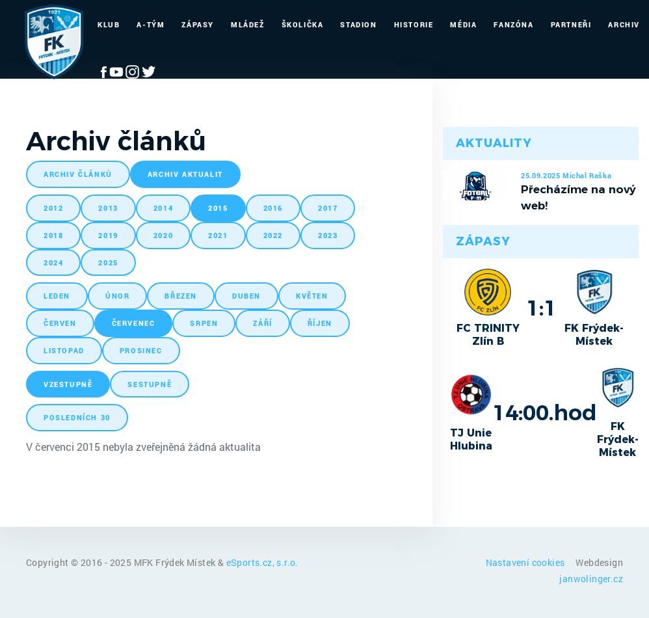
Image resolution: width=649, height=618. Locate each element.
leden (57, 296)
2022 (273, 235)
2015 (218, 208)
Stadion (358, 24)
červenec (133, 323)
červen (60, 323)
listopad (64, 350)
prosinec (141, 350)
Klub (109, 24)
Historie (414, 24)
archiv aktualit (185, 174)
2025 (108, 262)
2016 (273, 208)
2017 (328, 208)
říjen (320, 323)
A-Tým (151, 24)
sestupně (149, 384)
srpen (204, 323)
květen (312, 296)
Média (463, 24)
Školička (303, 24)
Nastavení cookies (526, 562)
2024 (53, 262)
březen (181, 296)
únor (117, 296)
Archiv (624, 24)
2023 (328, 235)
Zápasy (197, 24)
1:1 (541, 308)
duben (246, 296)
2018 (53, 235)
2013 (108, 208)
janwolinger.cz (591, 578)
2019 (108, 235)
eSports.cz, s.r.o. (262, 562)
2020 (163, 235)
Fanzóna (513, 24)
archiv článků (78, 174)
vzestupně (68, 384)
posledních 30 (77, 417)
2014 (163, 208)
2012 (53, 208)
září (262, 323)
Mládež (248, 24)
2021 (218, 235)
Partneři (571, 24)
